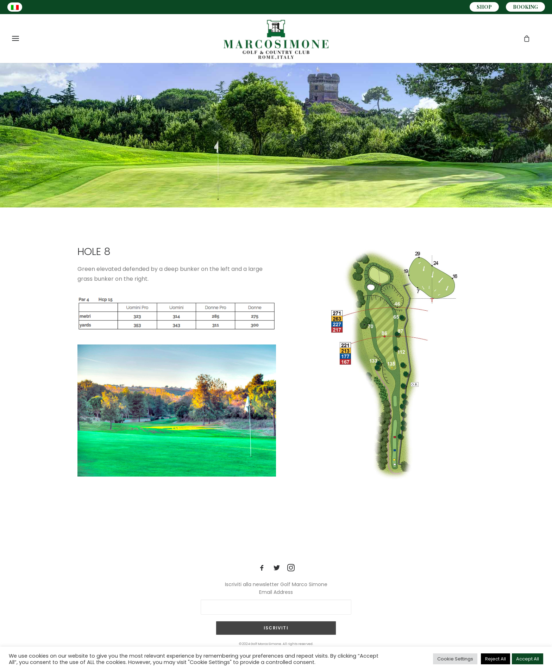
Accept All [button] (527, 659)
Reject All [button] (495, 659)
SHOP (484, 7)
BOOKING (525, 7)
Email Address (276, 592)
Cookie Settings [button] (455, 659)
